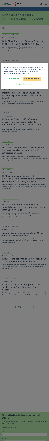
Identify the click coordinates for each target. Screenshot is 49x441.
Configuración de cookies (24, 84)
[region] (24, 76)
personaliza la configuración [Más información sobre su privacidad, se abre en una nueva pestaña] (20, 73)
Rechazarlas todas (14, 78)
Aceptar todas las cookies (32, 78)
